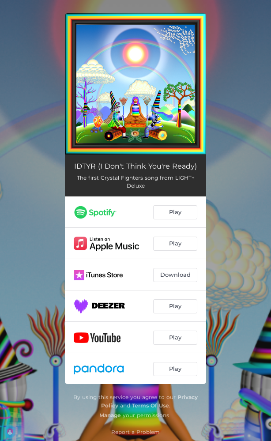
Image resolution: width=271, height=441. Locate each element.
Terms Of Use (150, 405)
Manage (110, 415)
